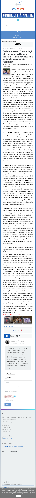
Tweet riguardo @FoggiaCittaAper (12, 446)
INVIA (8, 404)
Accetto (18, 496)
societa (20, 38)
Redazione (9, 327)
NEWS (15, 38)
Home (17, 35)
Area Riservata (7, 438)
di (5, 327)
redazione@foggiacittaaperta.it (18, 2)
